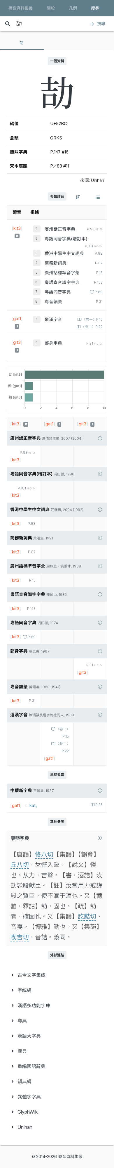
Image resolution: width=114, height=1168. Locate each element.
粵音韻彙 (53, 301)
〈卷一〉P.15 (92, 320)
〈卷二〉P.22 (91, 327)
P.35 (98, 805)
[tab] (22, 43)
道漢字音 (53, 319)
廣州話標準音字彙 (62, 272)
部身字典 (53, 343)
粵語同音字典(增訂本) (66, 238)
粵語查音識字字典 (62, 282)
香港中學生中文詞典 (64, 253)
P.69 (98, 292)
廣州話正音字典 (60, 229)
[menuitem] (57, 975)
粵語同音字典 (58, 292)
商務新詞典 (55, 263)
